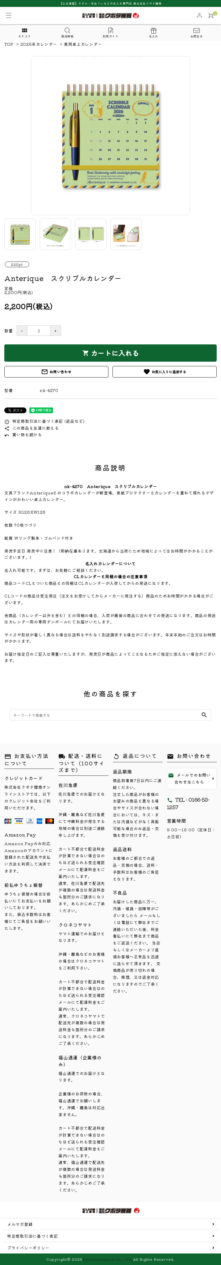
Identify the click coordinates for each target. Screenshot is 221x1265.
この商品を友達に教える (31, 428)
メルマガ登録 (20, 1224)
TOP (9, 44)
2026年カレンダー (38, 44)
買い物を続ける (23, 434)
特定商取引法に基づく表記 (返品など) (44, 421)
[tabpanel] (110, 135)
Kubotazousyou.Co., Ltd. (107, 1259)
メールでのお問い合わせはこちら (189, 778)
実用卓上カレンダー (83, 44)
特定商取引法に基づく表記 (32, 1236)
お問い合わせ (56, 371)
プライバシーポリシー (28, 1248)
